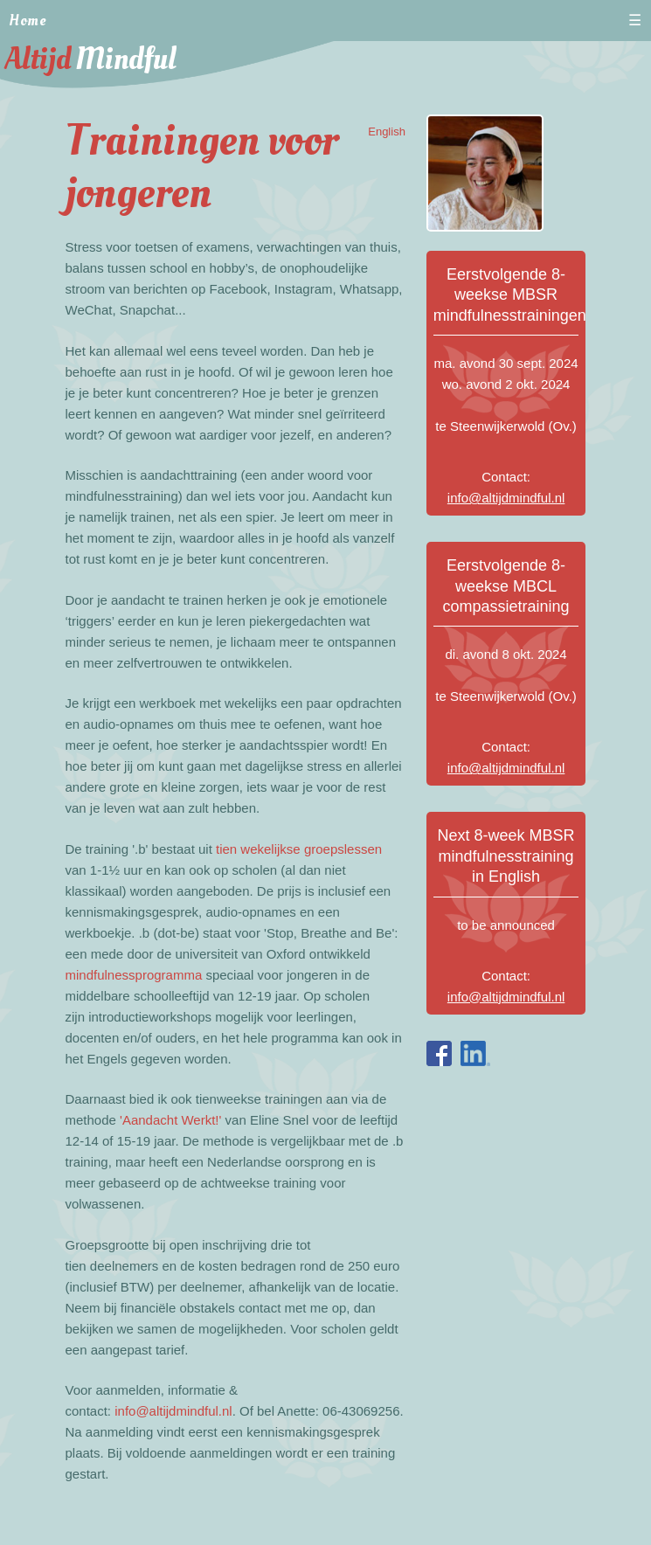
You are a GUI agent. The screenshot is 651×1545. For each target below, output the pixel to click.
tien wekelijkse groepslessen (299, 849)
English (386, 131)
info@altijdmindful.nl (173, 1410)
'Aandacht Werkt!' (170, 1119)
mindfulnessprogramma (134, 974)
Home (27, 20)
